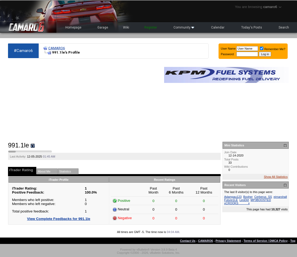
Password (227, 54)
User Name (228, 48)
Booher (248, 196)
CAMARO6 (56, 48)
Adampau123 (232, 196)
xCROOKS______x (237, 203)
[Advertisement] (83, 100)
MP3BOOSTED (261, 200)
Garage (102, 27)
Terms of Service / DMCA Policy (266, 240)
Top (292, 240)
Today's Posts (251, 27)
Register (150, 27)
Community (183, 27)
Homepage (73, 27)
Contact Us (187, 240)
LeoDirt (244, 200)
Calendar (217, 27)
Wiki (126, 27)
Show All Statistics (276, 176)
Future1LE (231, 200)
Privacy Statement (228, 240)
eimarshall (280, 196)
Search (284, 27)
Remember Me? (272, 49)
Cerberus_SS (263, 196)
